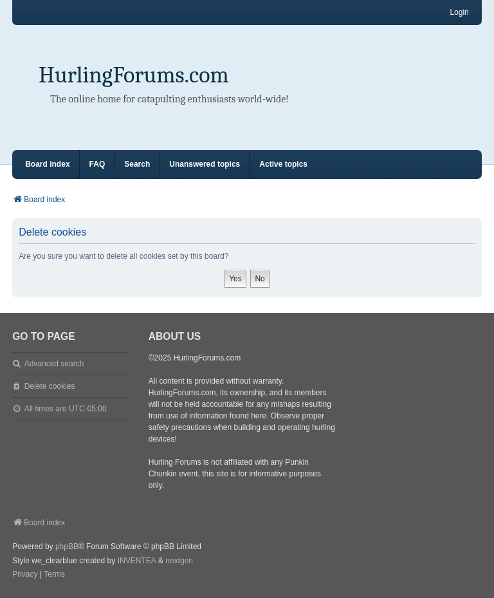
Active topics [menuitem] (283, 164)
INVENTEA (137, 560)
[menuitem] (24, 575)
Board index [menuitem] (47, 164)
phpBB (66, 546)
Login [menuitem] (459, 12)
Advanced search (54, 363)
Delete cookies (49, 386)
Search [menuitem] (137, 164)
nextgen (179, 560)
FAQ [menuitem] (97, 164)
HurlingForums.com (134, 75)
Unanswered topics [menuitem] (204, 164)
